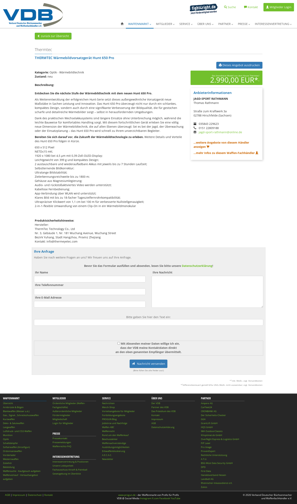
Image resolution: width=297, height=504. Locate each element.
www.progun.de (127, 495)
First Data (206, 470)
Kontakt (155, 415)
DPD (203, 467)
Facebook (164, 498)
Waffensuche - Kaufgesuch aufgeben (22, 470)
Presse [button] (244, 24)
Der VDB (155, 403)
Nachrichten (108, 403)
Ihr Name (41, 272)
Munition (8, 435)
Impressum (157, 419)
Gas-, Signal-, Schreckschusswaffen (21, 415)
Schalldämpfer (10, 443)
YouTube (175, 498)
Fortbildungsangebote (113, 415)
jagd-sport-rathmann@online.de (220, 132)
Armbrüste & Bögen (13, 407)
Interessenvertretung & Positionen (70, 461)
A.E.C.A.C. (107, 455)
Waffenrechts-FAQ (62, 446)
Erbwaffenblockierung (113, 451)
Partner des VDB (160, 407)
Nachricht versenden (148, 364)
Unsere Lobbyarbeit (63, 465)
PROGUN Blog (109, 419)
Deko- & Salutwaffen (13, 423)
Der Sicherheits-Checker (213, 415)
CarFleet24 (206, 407)
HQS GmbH (207, 427)
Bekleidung (9, 467)
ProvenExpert (208, 451)
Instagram (145, 498)
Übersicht (8, 403)
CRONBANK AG (209, 411)
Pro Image (206, 447)
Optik (6, 439)
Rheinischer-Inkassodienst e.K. (216, 482)
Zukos (204, 486)
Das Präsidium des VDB (163, 411)
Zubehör (7, 463)
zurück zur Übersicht (53, 36)
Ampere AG (207, 403)
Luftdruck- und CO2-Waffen (17, 431)
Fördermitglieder (61, 415)
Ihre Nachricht (162, 272)
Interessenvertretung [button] (273, 24)
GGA (203, 419)
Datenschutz (35, 495)
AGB (153, 423)
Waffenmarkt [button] (139, 24)
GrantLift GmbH (209, 423)
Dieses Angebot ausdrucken (239, 65)
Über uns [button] (205, 24)
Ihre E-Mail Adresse (48, 297)
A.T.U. (204, 459)
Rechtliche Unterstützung (214, 455)
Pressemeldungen (62, 442)
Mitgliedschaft (60, 419)
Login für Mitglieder (63, 423)
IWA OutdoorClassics (212, 431)
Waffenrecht (108, 431)
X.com (155, 498)
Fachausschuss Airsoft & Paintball (70, 469)
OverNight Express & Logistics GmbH (220, 439)
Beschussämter (110, 439)
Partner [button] (225, 24)
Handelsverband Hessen (213, 474)
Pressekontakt (60, 438)
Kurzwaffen (9, 419)
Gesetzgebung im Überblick (67, 473)
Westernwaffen (11, 459)
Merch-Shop (108, 407)
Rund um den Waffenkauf (115, 435)
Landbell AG (207, 478)
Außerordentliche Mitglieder (67, 411)
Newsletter (107, 459)
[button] (122, 24)
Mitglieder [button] (165, 24)
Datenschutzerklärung (197, 266)
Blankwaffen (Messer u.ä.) (16, 411)
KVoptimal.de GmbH (211, 435)
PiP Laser (206, 443)
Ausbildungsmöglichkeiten (115, 447)
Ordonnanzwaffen (12, 451)
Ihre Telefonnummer (49, 285)
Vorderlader (9, 455)
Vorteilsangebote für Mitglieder (118, 411)
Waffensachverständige (114, 443)
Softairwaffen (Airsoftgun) (16, 447)
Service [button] (186, 24)
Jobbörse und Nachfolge (114, 423)
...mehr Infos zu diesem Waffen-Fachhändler (226, 153)
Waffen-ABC (108, 427)
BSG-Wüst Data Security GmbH (217, 463)
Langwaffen (9, 427)
